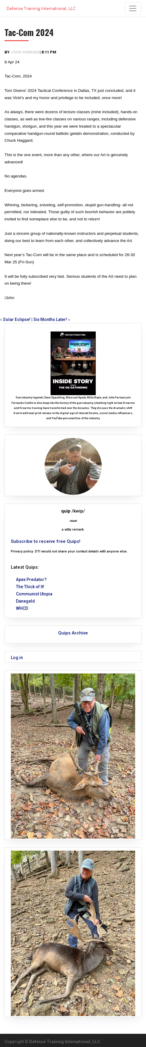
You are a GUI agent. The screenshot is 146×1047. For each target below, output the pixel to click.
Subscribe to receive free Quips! (45, 541)
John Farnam (25, 52)
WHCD (22, 608)
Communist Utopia (34, 594)
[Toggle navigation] (132, 8)
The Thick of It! (30, 586)
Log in (17, 657)
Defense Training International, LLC (64, 1041)
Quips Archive (73, 633)
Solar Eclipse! (16, 319)
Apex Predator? (31, 579)
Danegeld (25, 601)
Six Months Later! (50, 319)
